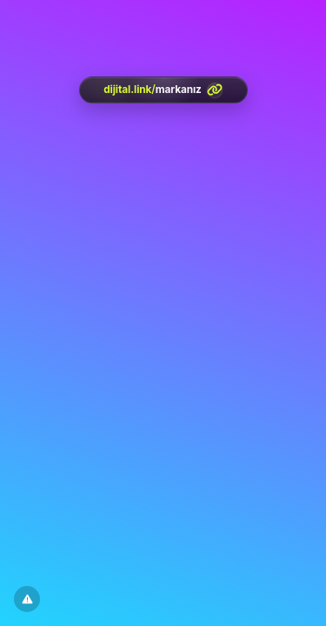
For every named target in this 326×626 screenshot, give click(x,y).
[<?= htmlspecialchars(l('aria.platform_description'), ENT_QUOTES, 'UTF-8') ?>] (163, 90)
